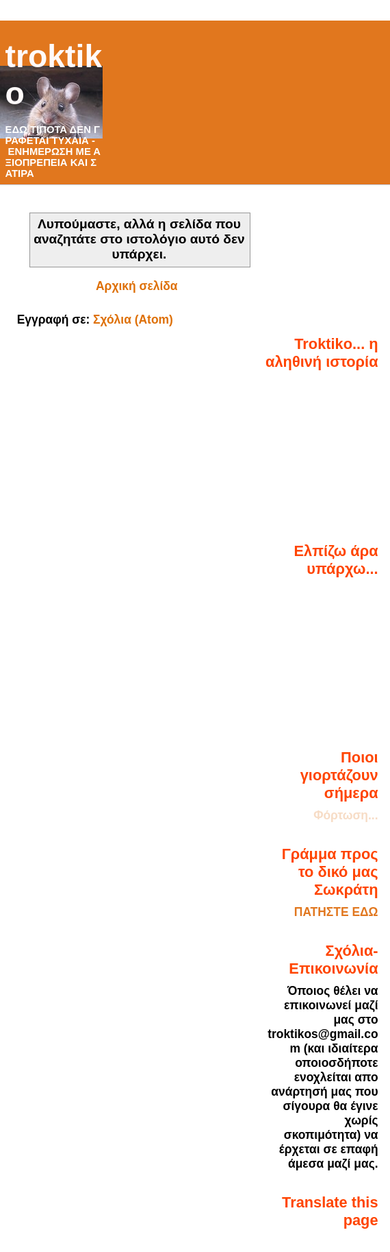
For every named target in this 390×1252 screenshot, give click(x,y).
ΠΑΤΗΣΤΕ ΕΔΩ (336, 912)
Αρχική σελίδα (137, 286)
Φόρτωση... (345, 815)
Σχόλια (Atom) (133, 319)
